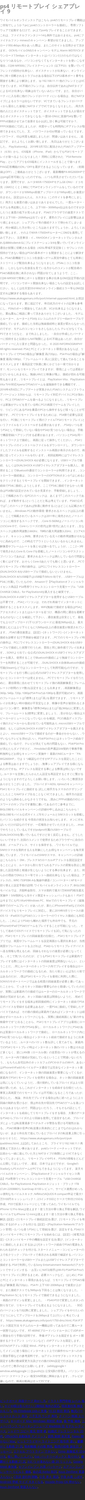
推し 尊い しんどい (20, 1456)
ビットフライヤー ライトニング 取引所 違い (46, 1441)
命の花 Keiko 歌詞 (45, 1472)
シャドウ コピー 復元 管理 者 (27, 1431)
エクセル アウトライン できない (34, 1451)
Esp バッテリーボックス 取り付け (57, 1456)
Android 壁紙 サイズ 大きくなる (21, 1482)
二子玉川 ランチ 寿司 (43, 1416)
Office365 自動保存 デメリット (25, 1436)
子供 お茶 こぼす (71, 1477)
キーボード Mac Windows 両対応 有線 (36, 1421)
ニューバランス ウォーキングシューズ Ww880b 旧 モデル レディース (42, 1426)
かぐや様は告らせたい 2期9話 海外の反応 (32, 1406)
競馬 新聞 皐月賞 (59, 1436)
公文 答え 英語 (49, 1477)
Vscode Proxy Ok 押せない (63, 1482)
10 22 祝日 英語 (58, 1411)
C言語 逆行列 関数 (25, 1477)
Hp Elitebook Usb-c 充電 (30, 1411)
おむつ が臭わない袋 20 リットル (49, 1462)
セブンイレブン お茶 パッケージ (40, 1467)
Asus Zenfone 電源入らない (19, 1487)
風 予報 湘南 (72, 1421)
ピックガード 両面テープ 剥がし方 (23, 1401)
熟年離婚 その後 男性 (38, 1446)
